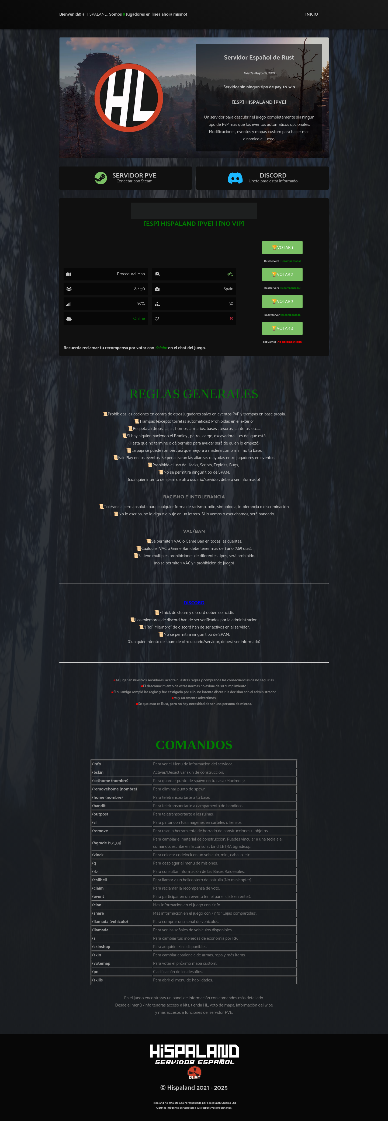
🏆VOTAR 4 (282, 328)
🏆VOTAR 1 (282, 247)
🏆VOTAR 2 (282, 274)
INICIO (311, 14)
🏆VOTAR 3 (282, 301)
